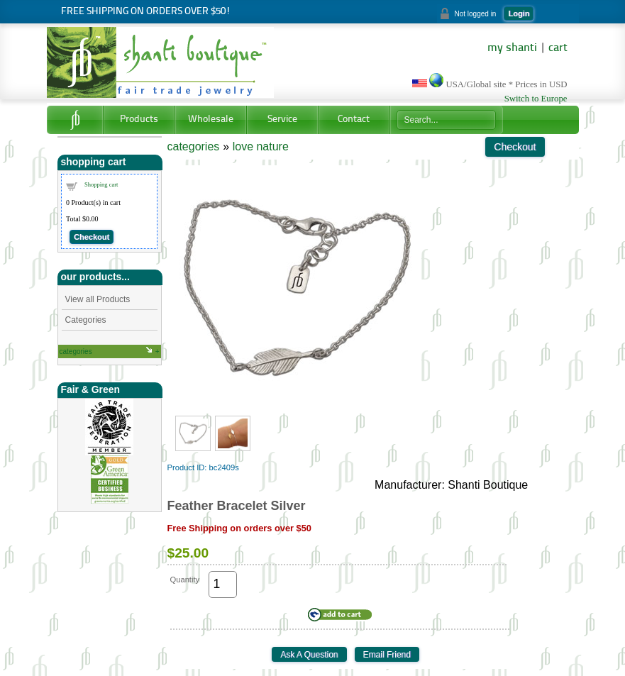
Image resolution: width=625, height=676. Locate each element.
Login (518, 13)
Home (75, 120)
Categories (85, 320)
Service (282, 119)
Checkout (91, 237)
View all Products (98, 299)
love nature (261, 146)
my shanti (512, 48)
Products (139, 119)
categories (76, 351)
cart (558, 48)
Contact (354, 119)
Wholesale (210, 119)
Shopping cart (101, 184)
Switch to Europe (536, 99)
